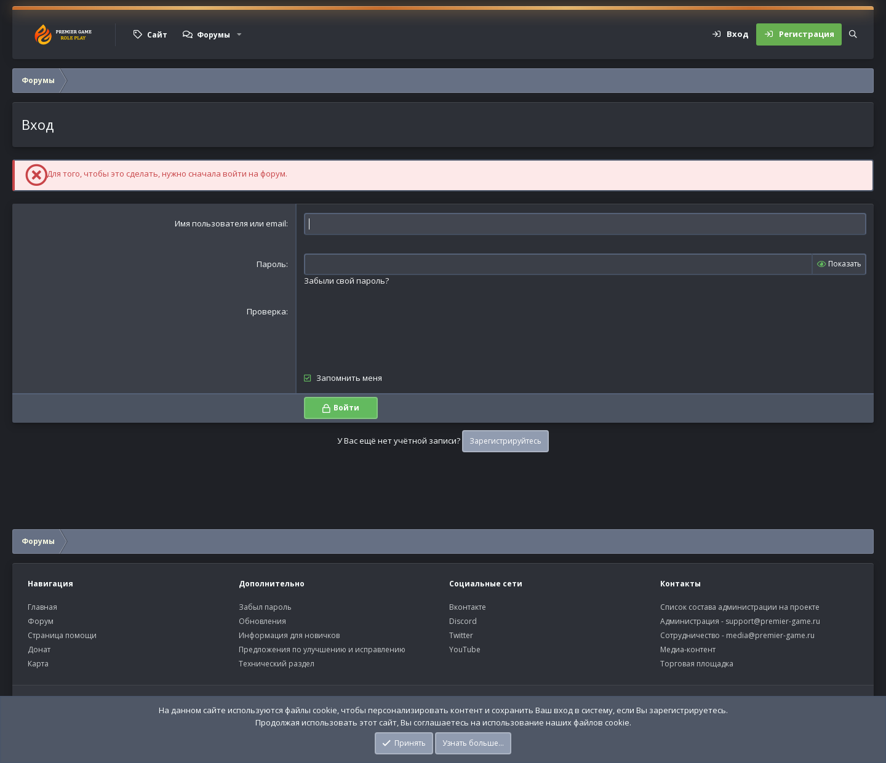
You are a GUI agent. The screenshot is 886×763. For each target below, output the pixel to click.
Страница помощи (62, 635)
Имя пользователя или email (230, 223)
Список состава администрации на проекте (740, 607)
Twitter (461, 635)
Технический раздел (276, 663)
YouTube (465, 649)
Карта (38, 663)
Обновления (262, 621)
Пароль (271, 264)
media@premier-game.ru (770, 635)
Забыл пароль (265, 607)
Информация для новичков (289, 635)
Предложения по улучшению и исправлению (322, 649)
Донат (39, 649)
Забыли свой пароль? (346, 280)
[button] (239, 34)
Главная (42, 607)
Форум (41, 621)
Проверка (266, 311)
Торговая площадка (696, 663)
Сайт (157, 35)
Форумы (213, 35)
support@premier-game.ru (772, 621)
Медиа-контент (688, 649)
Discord (463, 621)
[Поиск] (853, 34)
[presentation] (397, 330)
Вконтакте (467, 607)
